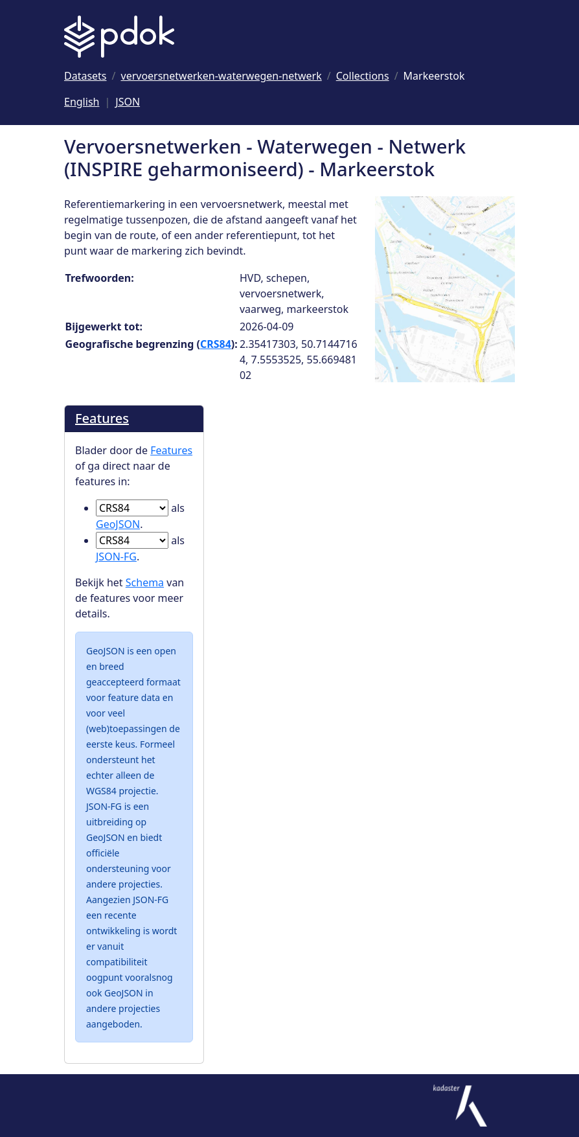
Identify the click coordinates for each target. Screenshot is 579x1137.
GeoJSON (118, 524)
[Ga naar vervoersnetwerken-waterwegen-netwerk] (221, 76)
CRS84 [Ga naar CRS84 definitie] (215, 344)
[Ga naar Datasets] (85, 76)
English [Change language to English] (81, 102)
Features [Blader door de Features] (102, 418)
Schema (145, 582)
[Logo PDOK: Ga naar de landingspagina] (119, 36)
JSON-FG (116, 556)
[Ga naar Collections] (362, 76)
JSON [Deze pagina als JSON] (127, 102)
